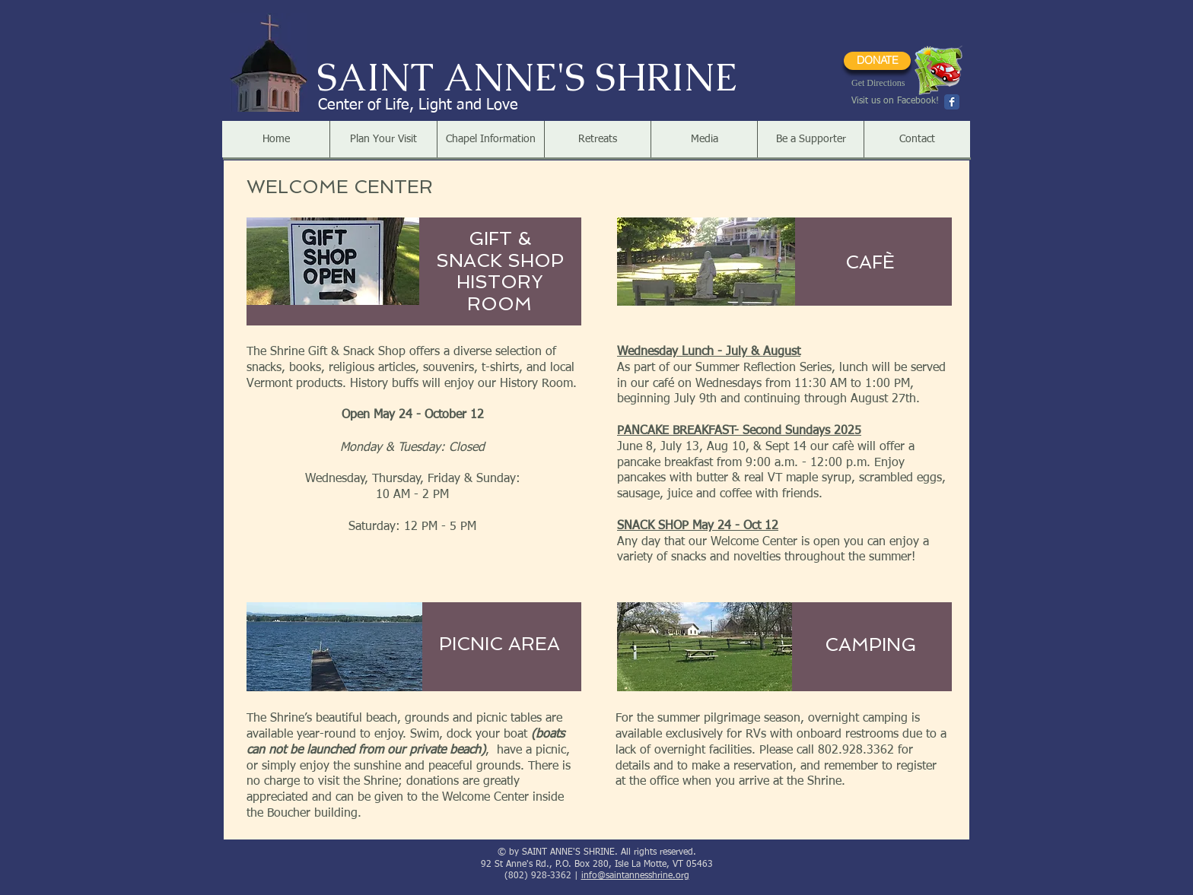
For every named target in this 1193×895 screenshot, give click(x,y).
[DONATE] (877, 61)
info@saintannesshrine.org (635, 876)
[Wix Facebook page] (951, 101)
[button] (383, 139)
